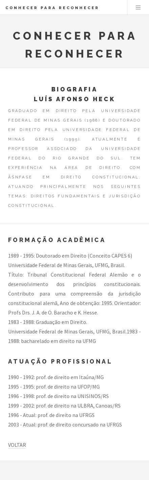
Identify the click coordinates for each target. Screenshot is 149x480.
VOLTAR (17, 444)
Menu (138, 7)
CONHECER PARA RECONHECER (52, 7)
